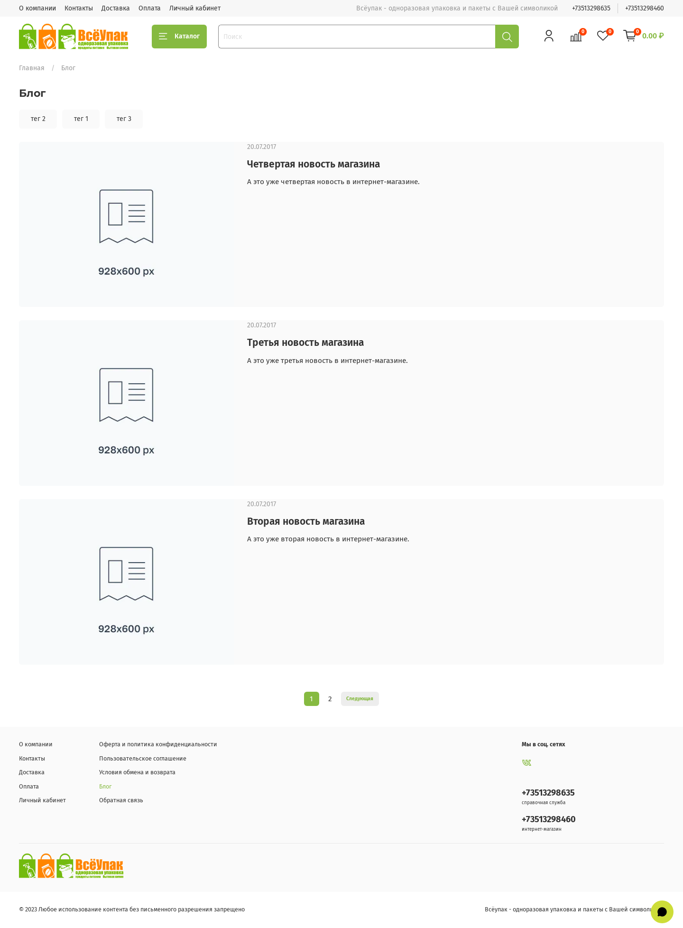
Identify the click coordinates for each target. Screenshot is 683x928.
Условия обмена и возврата (137, 772)
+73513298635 (591, 8)
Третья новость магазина (305, 342)
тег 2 (38, 119)
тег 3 (124, 119)
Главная (32, 68)
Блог (105, 786)
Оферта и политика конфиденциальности (158, 744)
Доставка (116, 8)
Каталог (179, 36)
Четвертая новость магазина (313, 164)
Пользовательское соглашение (142, 758)
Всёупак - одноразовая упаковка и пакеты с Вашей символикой (574, 909)
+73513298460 (644, 8)
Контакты (79, 8)
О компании (37, 8)
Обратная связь (121, 800)
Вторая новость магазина (306, 521)
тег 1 (81, 119)
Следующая (359, 699)
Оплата (149, 8)
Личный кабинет (195, 8)
